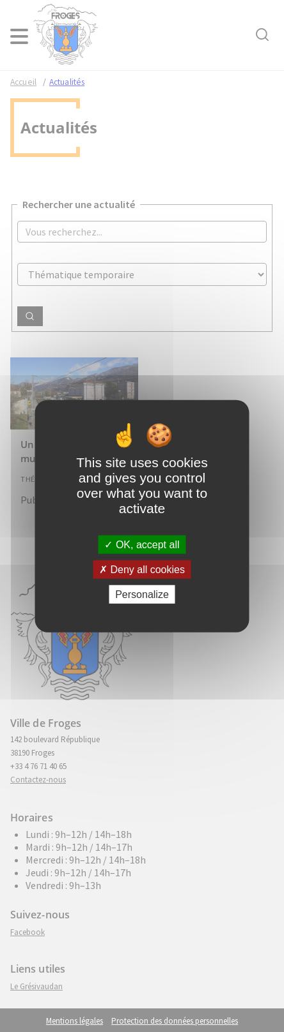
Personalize (142, 594)
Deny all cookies (142, 569)
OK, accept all (141, 544)
